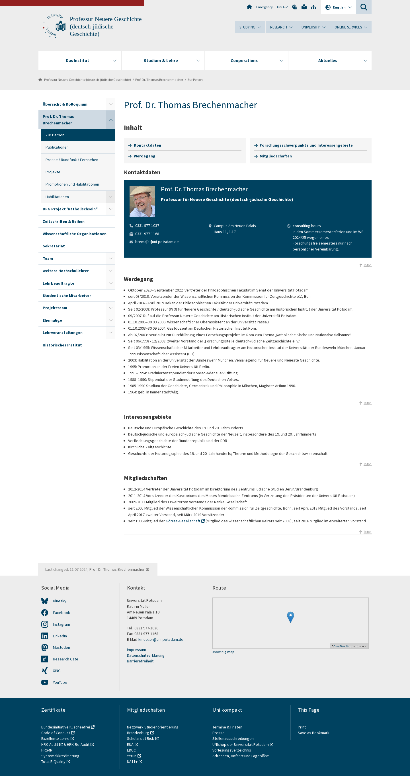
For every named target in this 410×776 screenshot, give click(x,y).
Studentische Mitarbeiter (67, 295)
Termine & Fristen (227, 727)
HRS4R (46, 750)
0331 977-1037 (147, 225)
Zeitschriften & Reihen (64, 221)
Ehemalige (52, 320)
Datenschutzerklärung (146, 655)
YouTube (60, 682)
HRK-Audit (49, 744)
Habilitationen (57, 196)
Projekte (53, 172)
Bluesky (59, 600)
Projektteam (55, 307)
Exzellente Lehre (55, 738)
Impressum (136, 649)
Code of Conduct (55, 732)
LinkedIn (60, 636)
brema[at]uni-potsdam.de (157, 241)
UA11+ (132, 761)
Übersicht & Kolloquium (65, 104)
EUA (130, 744)
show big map (223, 652)
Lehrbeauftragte (58, 283)
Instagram (61, 624)
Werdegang (144, 156)
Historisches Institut (62, 345)
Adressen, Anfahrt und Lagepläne (240, 755)
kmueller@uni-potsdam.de (160, 639)
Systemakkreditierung (60, 755)
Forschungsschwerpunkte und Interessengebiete (306, 145)
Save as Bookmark (313, 732)
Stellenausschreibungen (233, 738)
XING (57, 670)
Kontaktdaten (147, 145)
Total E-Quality (53, 761)
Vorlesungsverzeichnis (232, 750)
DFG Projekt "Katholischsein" (70, 209)
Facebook (61, 612)
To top (368, 265)
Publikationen (57, 147)
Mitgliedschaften (276, 156)
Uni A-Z (282, 7)
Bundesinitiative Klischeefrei (65, 727)
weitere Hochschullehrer (66, 270)
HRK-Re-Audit (78, 744)
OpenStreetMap (342, 646)
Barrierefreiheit (140, 661)
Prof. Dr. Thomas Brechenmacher (159, 79)
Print (302, 727)
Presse (219, 732)
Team (48, 258)
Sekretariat (54, 246)
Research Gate (65, 659)
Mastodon (61, 647)
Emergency (264, 7)
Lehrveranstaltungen (63, 332)
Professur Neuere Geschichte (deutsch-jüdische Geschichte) (106, 26)
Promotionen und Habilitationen (72, 184)
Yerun (131, 755)
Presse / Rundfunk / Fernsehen (72, 159)
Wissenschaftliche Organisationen (74, 233)
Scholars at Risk (140, 738)
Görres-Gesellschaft (183, 521)
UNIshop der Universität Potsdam (240, 744)
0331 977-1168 (147, 233)
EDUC (131, 750)
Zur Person (195, 79)
